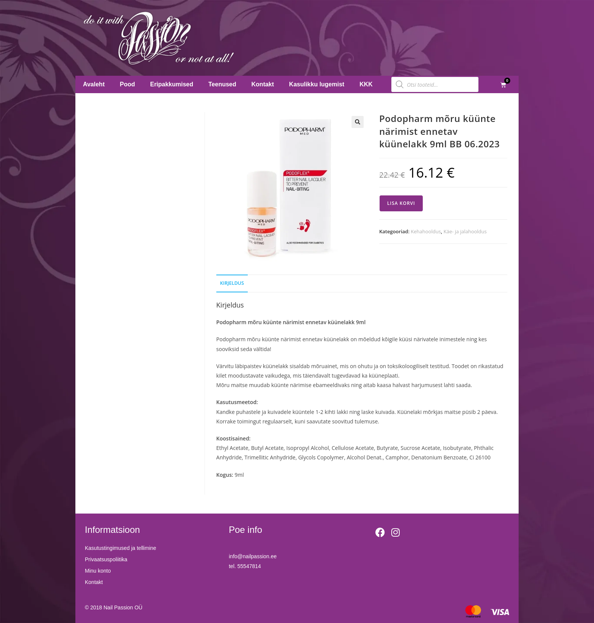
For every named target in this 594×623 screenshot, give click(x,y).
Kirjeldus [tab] (232, 283)
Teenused (222, 84)
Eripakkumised (171, 84)
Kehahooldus (426, 231)
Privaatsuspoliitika (106, 559)
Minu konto (98, 571)
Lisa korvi (401, 203)
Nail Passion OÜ (122, 607)
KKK (366, 84)
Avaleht (94, 84)
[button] (358, 122)
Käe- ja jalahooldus (465, 231)
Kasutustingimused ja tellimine (120, 548)
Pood (127, 84)
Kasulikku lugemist (316, 84)
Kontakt (263, 84)
